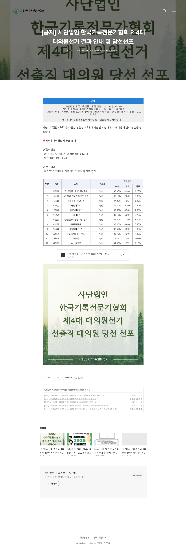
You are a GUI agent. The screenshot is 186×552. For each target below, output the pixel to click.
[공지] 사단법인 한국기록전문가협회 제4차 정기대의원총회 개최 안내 (72, 395)
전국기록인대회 (99, 537)
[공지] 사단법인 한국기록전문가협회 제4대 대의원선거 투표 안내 (70, 402)
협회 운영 (71, 390)
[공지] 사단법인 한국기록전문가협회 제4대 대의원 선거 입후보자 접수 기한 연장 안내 (79, 409)
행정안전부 (84, 537)
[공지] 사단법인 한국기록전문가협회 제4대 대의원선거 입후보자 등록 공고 (74, 405)
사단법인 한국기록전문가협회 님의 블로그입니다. (65, 477)
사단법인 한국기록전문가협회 (55, 390)
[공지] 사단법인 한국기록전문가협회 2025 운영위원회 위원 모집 (70, 399)
